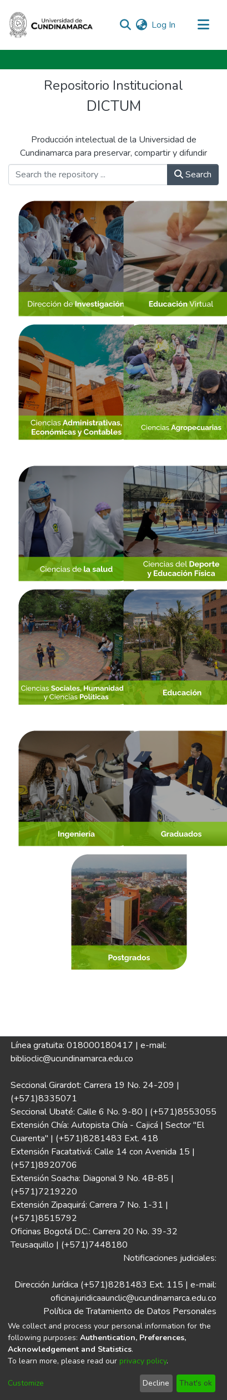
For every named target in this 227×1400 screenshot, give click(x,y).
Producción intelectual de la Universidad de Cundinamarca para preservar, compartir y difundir (113, 146)
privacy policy (143, 1361)
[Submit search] (125, 25)
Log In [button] (164, 25)
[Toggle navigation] (203, 24)
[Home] (51, 25)
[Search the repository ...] (88, 174)
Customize (26, 1383)
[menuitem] (141, 25)
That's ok (195, 1383)
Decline (156, 1383)
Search (192, 174)
